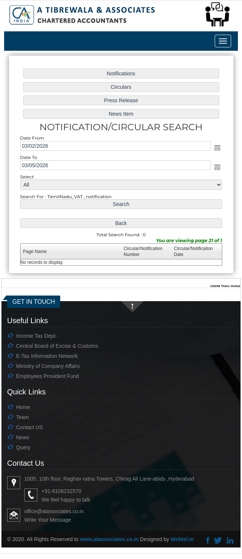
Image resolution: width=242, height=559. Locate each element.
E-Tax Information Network (47, 356)
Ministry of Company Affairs (48, 366)
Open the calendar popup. (216, 148)
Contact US (29, 427)
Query (23, 447)
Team (22, 417)
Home (23, 407)
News (22, 437)
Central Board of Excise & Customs (57, 346)
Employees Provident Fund (47, 376)
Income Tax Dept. (36, 336)
